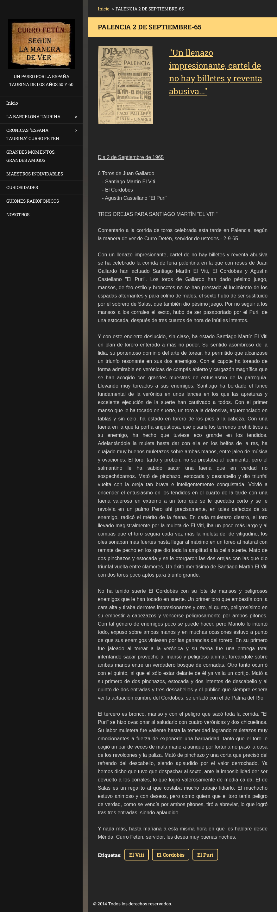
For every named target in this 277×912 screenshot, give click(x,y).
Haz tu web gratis (218, 904)
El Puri (205, 854)
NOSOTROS (17, 214)
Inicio (12, 103)
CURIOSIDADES (22, 187)
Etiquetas (109, 855)
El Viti (136, 854)
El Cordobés (171, 854)
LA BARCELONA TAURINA (33, 116)
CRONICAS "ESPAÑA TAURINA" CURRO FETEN (32, 134)
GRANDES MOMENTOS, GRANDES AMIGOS (30, 156)
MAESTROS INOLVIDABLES (34, 174)
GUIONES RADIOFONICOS (32, 201)
